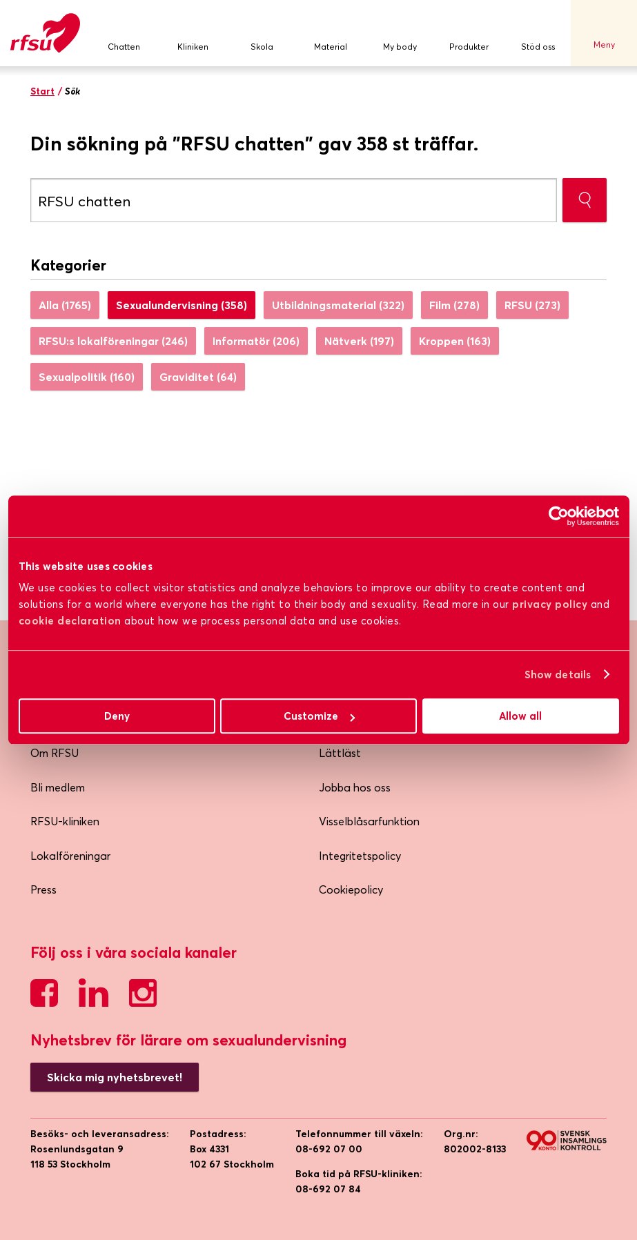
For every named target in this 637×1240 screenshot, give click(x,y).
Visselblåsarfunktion (369, 821)
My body (399, 33)
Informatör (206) (256, 341)
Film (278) (454, 305)
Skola (261, 33)
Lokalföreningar (70, 856)
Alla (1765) (65, 305)
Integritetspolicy (360, 856)
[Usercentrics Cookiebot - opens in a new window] (558, 516)
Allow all (520, 715)
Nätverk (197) (359, 341)
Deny (117, 715)
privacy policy (549, 604)
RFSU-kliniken (64, 821)
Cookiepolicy (351, 889)
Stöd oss (537, 33)
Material (330, 33)
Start (42, 91)
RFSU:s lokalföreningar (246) (113, 341)
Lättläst (340, 753)
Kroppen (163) (455, 341)
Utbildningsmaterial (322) (338, 305)
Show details (558, 674)
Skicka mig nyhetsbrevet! (114, 1077)
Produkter (468, 33)
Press (43, 889)
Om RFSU (54, 753)
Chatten (123, 33)
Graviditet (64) (198, 377)
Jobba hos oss (355, 787)
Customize (319, 715)
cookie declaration (70, 620)
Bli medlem (57, 787)
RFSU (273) (532, 305)
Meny (604, 33)
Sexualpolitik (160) (87, 377)
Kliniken (192, 33)
